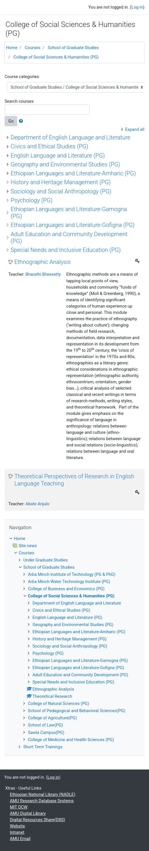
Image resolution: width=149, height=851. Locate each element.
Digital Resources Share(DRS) (37, 819)
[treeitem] (74, 538)
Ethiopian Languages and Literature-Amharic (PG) (73, 173)
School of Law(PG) (45, 725)
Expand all (134, 129)
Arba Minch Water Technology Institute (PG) (69, 581)
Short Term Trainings (42, 746)
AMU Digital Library (28, 813)
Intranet (17, 832)
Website (17, 826)
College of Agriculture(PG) (52, 717)
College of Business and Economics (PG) (66, 588)
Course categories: (22, 76)
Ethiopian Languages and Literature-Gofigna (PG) (73, 225)
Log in (137, 7)
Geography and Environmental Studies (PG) (65, 164)
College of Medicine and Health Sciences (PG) (71, 739)
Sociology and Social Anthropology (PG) (61, 191)
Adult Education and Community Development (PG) (80, 674)
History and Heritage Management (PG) (61, 182)
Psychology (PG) (32, 200)
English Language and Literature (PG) (58, 155)
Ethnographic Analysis (42, 262)
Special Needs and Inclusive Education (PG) (66, 249)
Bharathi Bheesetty (43, 274)
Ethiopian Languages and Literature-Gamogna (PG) (80, 660)
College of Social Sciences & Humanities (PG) (56, 57)
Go (11, 121)
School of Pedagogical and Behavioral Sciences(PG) (76, 710)
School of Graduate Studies (73, 47)
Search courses (19, 101)
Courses (32, 47)
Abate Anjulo (37, 503)
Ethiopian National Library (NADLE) (42, 794)
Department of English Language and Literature (70, 137)
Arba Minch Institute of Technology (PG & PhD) (71, 574)
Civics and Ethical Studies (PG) (49, 146)
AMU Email (20, 838)
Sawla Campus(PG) (46, 732)
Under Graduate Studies (45, 560)
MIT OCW (18, 807)
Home (12, 47)
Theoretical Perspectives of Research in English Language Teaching (74, 480)
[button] (22, 121)
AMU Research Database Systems (42, 800)
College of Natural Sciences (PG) (58, 703)
